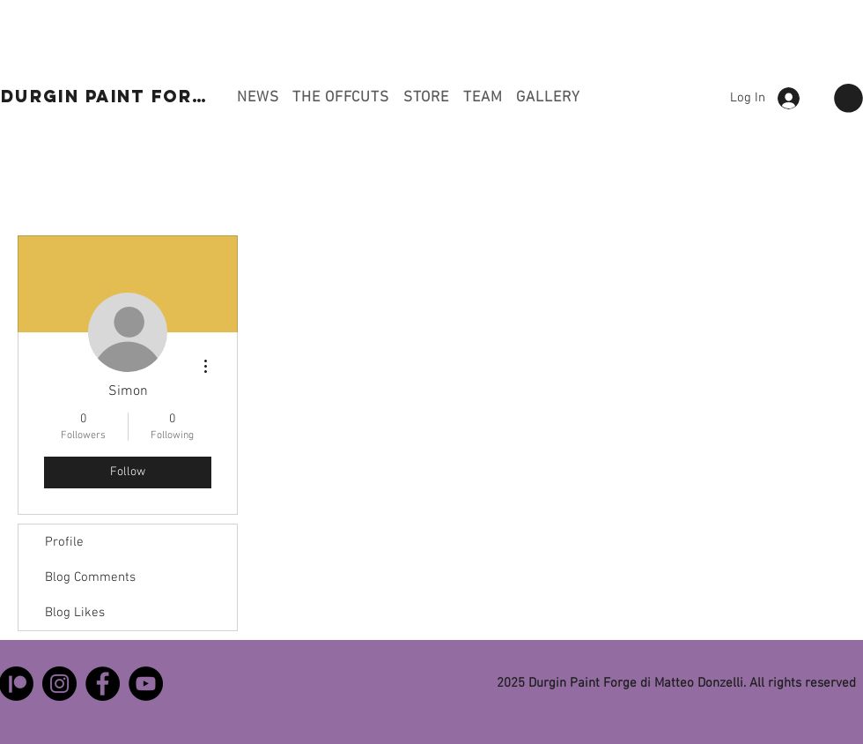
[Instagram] (59, 683)
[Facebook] (102, 683)
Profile (64, 542)
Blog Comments (90, 577)
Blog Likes (75, 613)
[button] (848, 98)
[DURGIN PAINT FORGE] (111, 96)
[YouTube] (146, 683)
